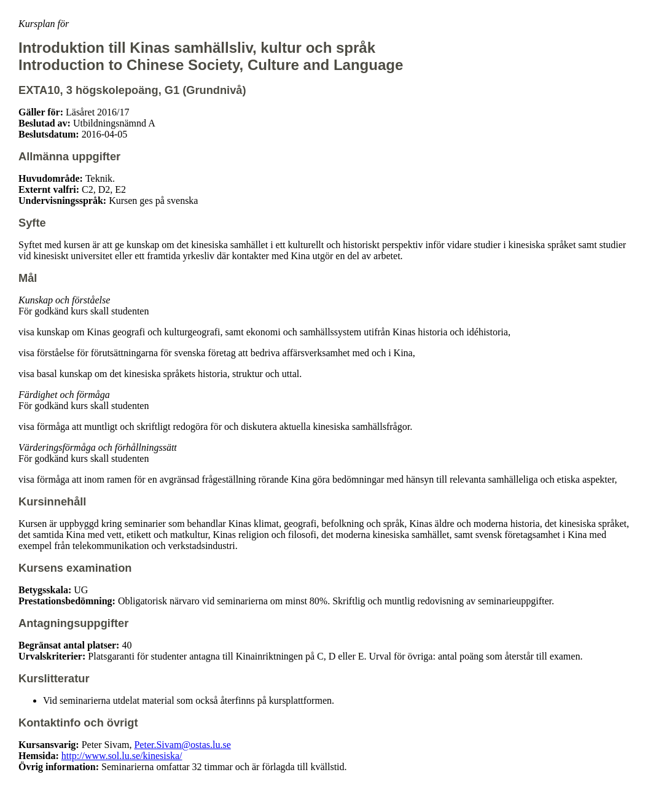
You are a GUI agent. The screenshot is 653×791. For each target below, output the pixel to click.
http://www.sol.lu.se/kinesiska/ (121, 755)
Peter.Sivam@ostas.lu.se (182, 744)
